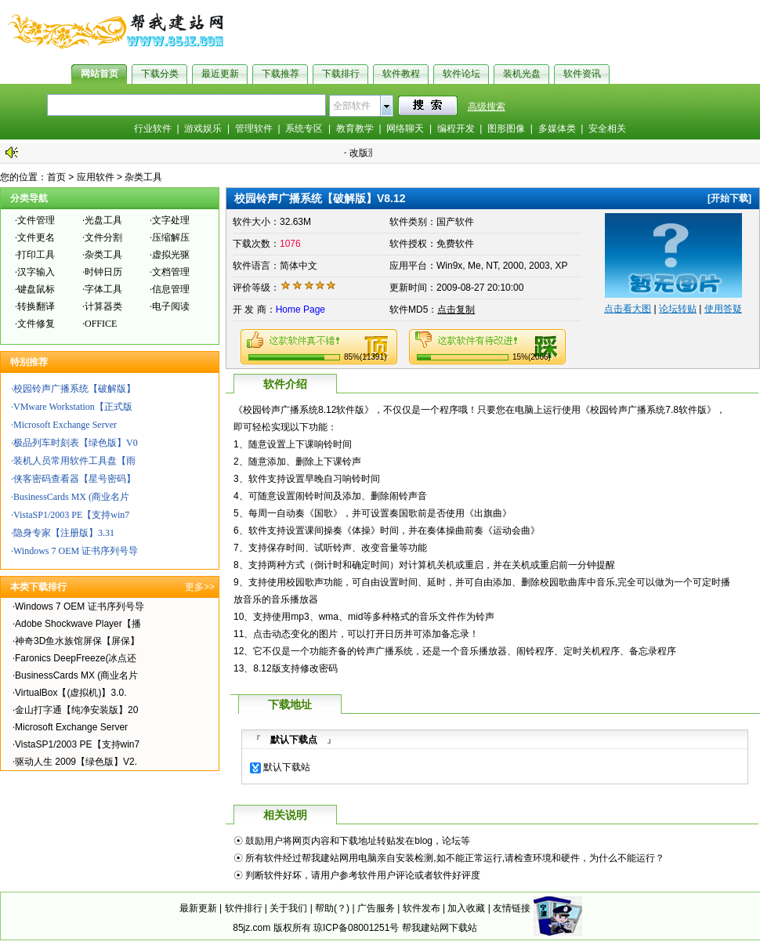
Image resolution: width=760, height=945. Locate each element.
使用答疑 (723, 308)
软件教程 (401, 73)
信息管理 (171, 289)
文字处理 (171, 220)
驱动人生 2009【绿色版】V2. (76, 761)
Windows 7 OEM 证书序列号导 (75, 550)
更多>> (200, 586)
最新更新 (198, 908)
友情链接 (511, 908)
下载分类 (160, 73)
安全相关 (607, 128)
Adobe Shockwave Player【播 (78, 623)
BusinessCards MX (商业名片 (71, 496)
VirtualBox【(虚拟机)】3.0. (70, 692)
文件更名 (36, 237)
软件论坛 (461, 73)
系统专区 (304, 128)
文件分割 (103, 237)
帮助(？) (332, 908)
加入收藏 (466, 908)
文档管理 (171, 271)
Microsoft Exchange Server (65, 424)
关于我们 (288, 908)
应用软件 (95, 177)
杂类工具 (143, 177)
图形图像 (506, 128)
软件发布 (421, 908)
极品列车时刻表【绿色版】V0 (75, 442)
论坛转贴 (678, 308)
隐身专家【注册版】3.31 (63, 532)
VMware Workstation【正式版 (72, 406)
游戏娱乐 (203, 128)
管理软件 (254, 128)
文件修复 (36, 323)
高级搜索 (486, 106)
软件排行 (243, 908)
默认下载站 (286, 767)
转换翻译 (36, 306)
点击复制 (456, 309)
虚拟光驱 (171, 254)
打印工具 (36, 254)
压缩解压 (171, 237)
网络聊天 (405, 128)
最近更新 (220, 73)
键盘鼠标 (36, 289)
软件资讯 (582, 73)
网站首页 (99, 73)
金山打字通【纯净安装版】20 (76, 709)
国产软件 (455, 221)
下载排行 (341, 73)
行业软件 (153, 128)
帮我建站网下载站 (439, 927)
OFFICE (101, 323)
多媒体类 (557, 128)
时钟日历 (103, 271)
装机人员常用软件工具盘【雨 (74, 460)
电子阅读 (171, 306)
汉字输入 (36, 271)
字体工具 (103, 289)
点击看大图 (627, 308)
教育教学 (355, 128)
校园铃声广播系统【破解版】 (74, 388)
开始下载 (729, 198)
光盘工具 (103, 220)
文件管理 (36, 220)
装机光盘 (522, 73)
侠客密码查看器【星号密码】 (74, 478)
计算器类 (103, 306)
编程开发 (456, 128)
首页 (56, 177)
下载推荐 (280, 73)
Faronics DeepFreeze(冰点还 (75, 658)
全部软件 (352, 105)
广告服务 (376, 908)
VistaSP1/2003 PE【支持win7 (71, 514)
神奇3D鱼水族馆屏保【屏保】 (77, 640)
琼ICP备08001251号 (356, 927)
